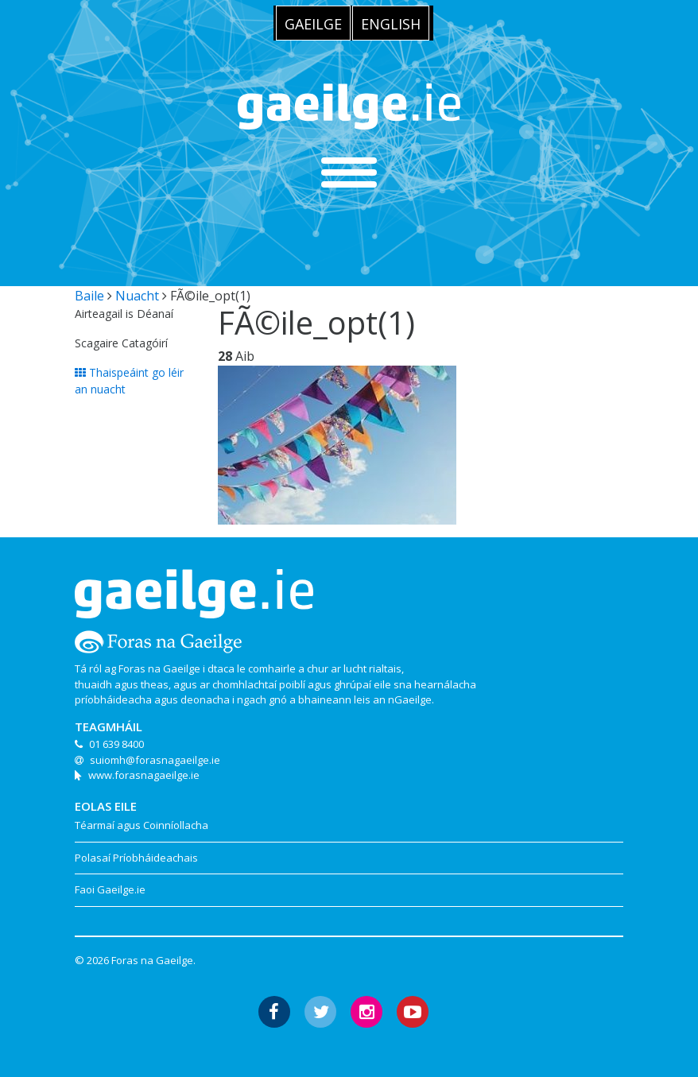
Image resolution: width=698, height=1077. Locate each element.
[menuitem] (313, 23)
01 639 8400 (116, 744)
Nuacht (137, 295)
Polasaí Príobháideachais (136, 857)
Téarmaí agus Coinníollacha (141, 825)
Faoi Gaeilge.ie (110, 889)
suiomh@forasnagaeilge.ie (155, 760)
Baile (89, 295)
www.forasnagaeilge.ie (144, 775)
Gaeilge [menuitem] (313, 23)
